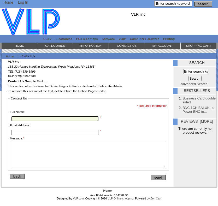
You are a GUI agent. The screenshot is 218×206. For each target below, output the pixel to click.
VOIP (122, 38)
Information (91, 45)
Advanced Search (194, 84)
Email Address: (20, 125)
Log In (23, 2)
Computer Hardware (144, 38)
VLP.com (78, 203)
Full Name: (17, 111)
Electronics (64, 38)
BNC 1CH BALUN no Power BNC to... (198, 110)
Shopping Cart (198, 45)
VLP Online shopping (120, 203)
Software (108, 38)
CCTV (47, 38)
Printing (169, 38)
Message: (17, 138)
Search (197, 63)
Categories (55, 45)
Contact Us (127, 45)
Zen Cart (155, 203)
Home (8, 2)
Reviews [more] (197, 121)
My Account (162, 45)
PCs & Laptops (87, 38)
